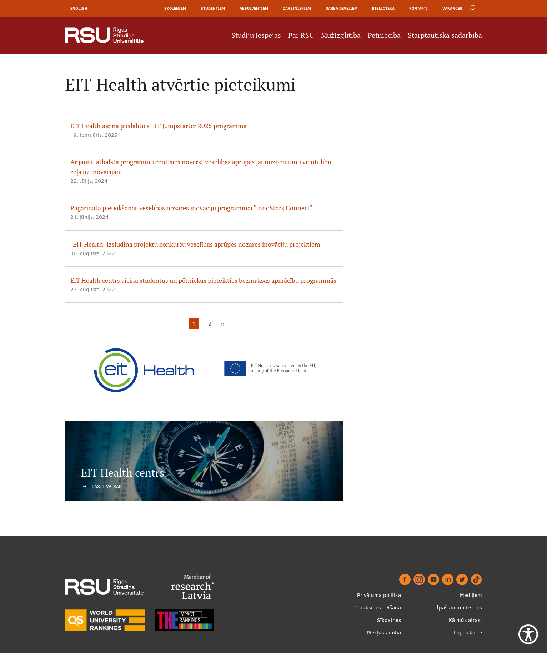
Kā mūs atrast (465, 620)
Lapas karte (468, 632)
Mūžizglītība (341, 35)
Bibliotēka (383, 8)
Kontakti (418, 8)
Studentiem (213, 8)
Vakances (452, 8)
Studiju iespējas (256, 35)
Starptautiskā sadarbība (445, 35)
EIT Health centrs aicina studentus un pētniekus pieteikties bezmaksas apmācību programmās (203, 280)
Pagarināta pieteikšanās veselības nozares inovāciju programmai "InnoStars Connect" (191, 208)
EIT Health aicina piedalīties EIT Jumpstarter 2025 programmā (158, 126)
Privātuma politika (379, 595)
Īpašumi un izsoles (459, 607)
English (78, 8)
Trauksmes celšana (378, 607)
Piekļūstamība (384, 632)
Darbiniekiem (297, 8)
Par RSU (301, 35)
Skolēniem (175, 8)
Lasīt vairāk (107, 486)
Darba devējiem (341, 8)
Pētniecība (384, 35)
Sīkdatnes (389, 620)
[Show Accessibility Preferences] (528, 634)
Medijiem (471, 595)
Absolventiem (254, 8)
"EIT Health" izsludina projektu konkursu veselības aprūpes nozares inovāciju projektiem (195, 244)
